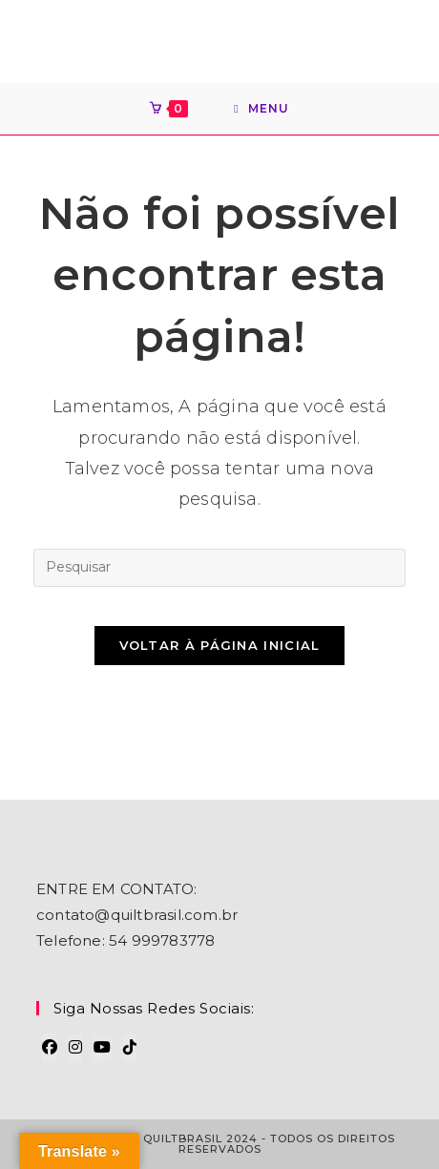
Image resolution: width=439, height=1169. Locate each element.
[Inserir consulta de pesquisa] (219, 568)
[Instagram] (75, 1048)
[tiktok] (129, 1048)
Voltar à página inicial (220, 645)
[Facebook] (49, 1048)
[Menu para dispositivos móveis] (261, 109)
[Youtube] (102, 1048)
